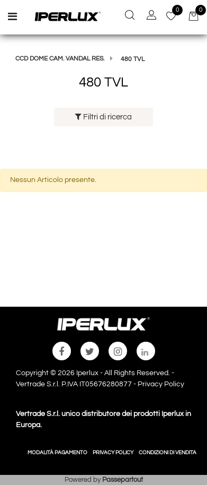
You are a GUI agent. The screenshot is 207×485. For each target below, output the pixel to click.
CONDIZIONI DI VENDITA (167, 452)
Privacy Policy (161, 384)
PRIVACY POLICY (113, 452)
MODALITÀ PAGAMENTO (57, 452)
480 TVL (133, 59)
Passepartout (122, 479)
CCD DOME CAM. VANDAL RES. (59, 58)
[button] (130, 16)
